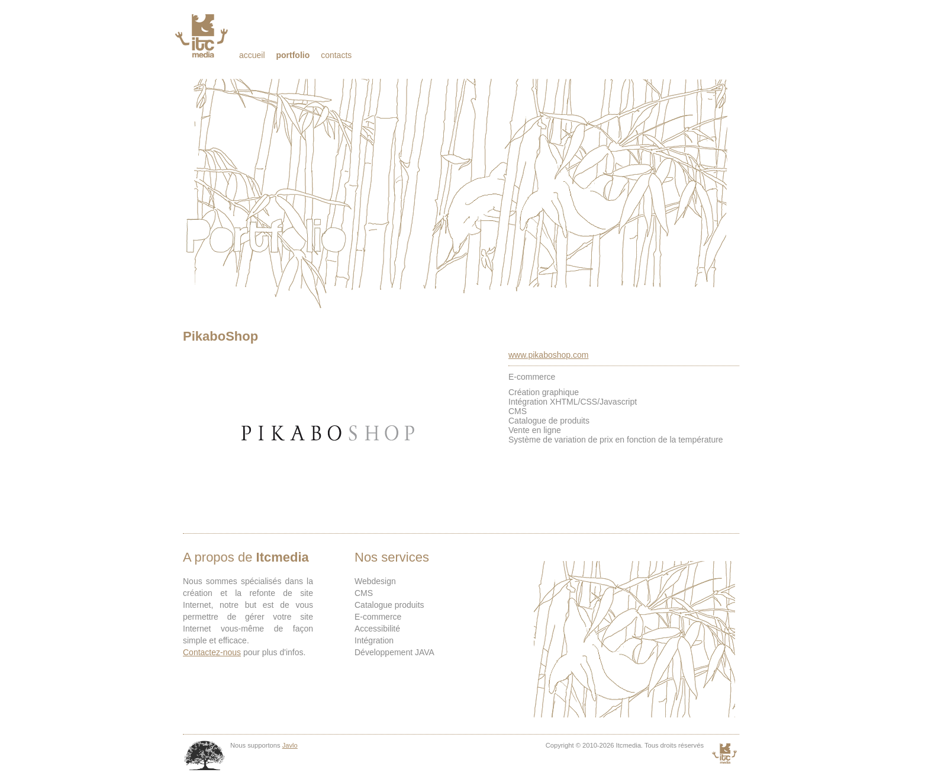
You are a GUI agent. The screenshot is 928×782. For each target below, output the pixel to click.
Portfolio (293, 55)
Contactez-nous (212, 652)
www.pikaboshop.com (548, 355)
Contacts (336, 55)
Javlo (290, 745)
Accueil (252, 55)
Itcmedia (202, 35)
